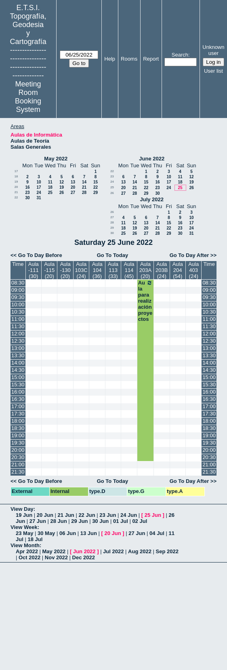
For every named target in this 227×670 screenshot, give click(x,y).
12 (61, 182)
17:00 (18, 406)
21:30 (18, 472)
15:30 (18, 384)
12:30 (18, 341)
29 (95, 192)
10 (38, 182)
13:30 (18, 355)
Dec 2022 (83, 557)
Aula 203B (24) (162, 270)
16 (27, 187)
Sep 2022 (167, 551)
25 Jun (153, 515)
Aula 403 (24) (193, 270)
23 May (24, 533)
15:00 (18, 377)
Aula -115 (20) (49, 270)
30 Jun (100, 521)
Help (109, 59)
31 (38, 198)
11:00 (18, 319)
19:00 (18, 435)
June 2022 (151, 159)
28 (84, 192)
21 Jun (66, 515)
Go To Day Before (40, 255)
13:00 (18, 348)
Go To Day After (189, 255)
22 (95, 187)
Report (151, 59)
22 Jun (86, 515)
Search (180, 55)
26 (61, 192)
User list (213, 71)
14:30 (18, 370)
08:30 (18, 283)
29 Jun (79, 521)
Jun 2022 (84, 551)
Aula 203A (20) (145, 270)
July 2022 (152, 199)
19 (16, 181)
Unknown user (213, 50)
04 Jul (156, 533)
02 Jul (139, 521)
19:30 (18, 443)
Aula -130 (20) (65, 270)
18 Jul (34, 539)
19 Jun (24, 515)
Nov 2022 (56, 557)
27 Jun (37, 521)
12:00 (18, 334)
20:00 (18, 450)
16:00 (18, 392)
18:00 (18, 421)
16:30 (18, 399)
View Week (24, 527)
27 (73, 192)
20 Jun (45, 515)
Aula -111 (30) (33, 270)
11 (50, 182)
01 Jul (120, 521)
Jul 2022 (113, 551)
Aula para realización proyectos (145, 301)
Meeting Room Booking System (28, 97)
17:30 (18, 414)
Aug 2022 (139, 551)
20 (16, 187)
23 (27, 192)
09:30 (18, 297)
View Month (25, 545)
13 (73, 182)
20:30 (18, 457)
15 (95, 182)
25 (50, 192)
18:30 (18, 428)
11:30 (18, 326)
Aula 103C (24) (81, 270)
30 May (46, 533)
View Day (22, 509)
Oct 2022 (29, 557)
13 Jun (88, 533)
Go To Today (112, 255)
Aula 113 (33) (113, 270)
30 (27, 198)
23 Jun (107, 515)
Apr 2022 (27, 551)
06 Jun (67, 533)
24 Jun (128, 515)
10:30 (18, 312)
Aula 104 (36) (97, 270)
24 (38, 192)
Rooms (129, 59)
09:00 (18, 290)
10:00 (18, 304)
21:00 (18, 464)
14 (84, 182)
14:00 (18, 363)
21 (84, 187)
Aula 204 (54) (177, 270)
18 (16, 176)
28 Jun (58, 521)
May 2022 (55, 159)
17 (16, 171)
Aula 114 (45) (129, 270)
